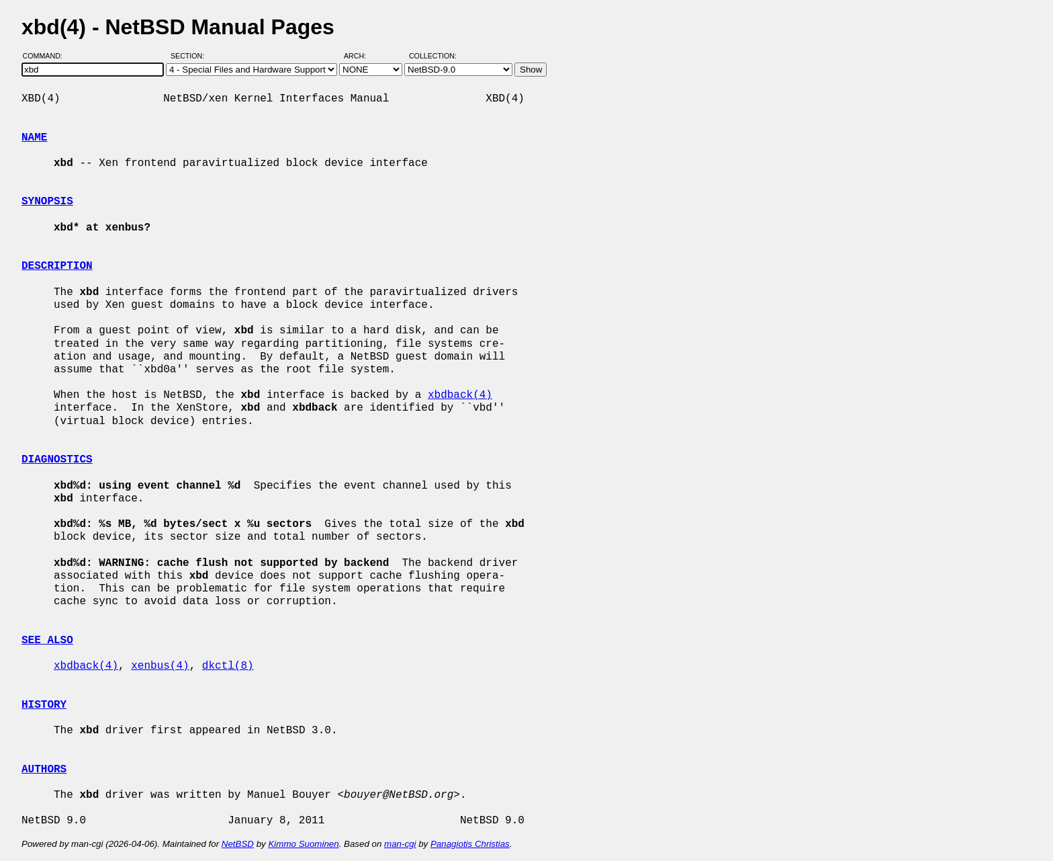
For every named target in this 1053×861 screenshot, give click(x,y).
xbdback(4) (460, 395)
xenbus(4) (160, 666)
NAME (34, 137)
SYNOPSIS (47, 201)
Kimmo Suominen (303, 844)
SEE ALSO (47, 640)
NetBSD (238, 844)
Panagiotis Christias (470, 844)
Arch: (361, 56)
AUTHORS (43, 769)
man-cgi (400, 844)
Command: (47, 56)
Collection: (433, 56)
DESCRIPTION (57, 266)
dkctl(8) (228, 666)
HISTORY (43, 705)
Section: (190, 56)
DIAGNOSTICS (57, 459)
